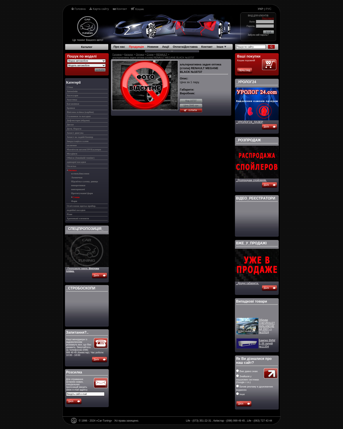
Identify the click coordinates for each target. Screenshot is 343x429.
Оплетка (71, 166)
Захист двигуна (75, 132)
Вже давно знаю (247, 371)
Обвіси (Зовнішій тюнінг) (80, 157)
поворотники (78, 185)
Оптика (72, 170)
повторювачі (78, 189)
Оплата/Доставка (185, 46)
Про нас (119, 46)
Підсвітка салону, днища (84, 181)
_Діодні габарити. (247, 283)
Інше (221, 46)
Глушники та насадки (79, 116)
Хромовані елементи (78, 218)
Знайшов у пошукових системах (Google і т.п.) (247, 379)
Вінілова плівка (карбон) (80, 112)
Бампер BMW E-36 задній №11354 (267, 345)
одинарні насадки (76, 162)
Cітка (70, 87)
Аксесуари (72, 95)
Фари (74, 201)
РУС (268, 9)
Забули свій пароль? (258, 35)
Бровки (71, 108)
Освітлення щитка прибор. (81, 206)
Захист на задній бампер (80, 137)
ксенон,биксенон (80, 173)
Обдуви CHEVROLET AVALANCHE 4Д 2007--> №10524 (267, 328)
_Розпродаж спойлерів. (251, 180)
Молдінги (72, 153)
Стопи (76, 197)
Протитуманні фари (82, 193)
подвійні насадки (76, 210)
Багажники (73, 103)
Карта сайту (101, 9)
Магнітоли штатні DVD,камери (84, 149)
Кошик (139, 9)
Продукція (136, 46)
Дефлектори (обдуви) (78, 120)
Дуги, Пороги (74, 128)
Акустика (72, 99)
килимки (72, 145)
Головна (80, 9)
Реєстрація (268, 18)
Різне (69, 214)
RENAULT (161, 54)
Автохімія (72, 91)
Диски (70, 124)
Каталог (87, 47)
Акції (165, 46)
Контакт (122, 9)
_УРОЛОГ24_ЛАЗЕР (249, 122)
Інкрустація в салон (77, 141)
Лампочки (76, 177)
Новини (152, 46)
